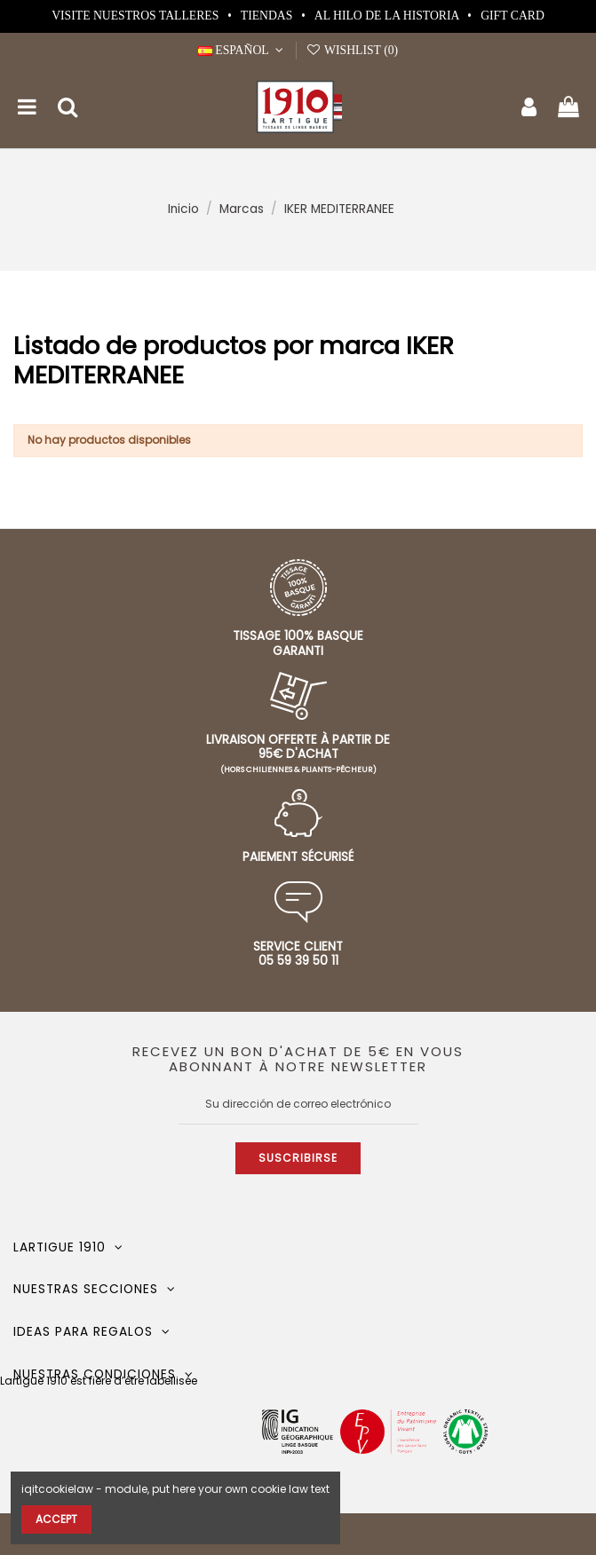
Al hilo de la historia (388, 15)
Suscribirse (298, 1157)
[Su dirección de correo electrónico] (298, 1104)
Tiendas (268, 15)
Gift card (512, 15)
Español (242, 50)
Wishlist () (352, 50)
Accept (56, 1519)
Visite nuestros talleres (137, 15)
